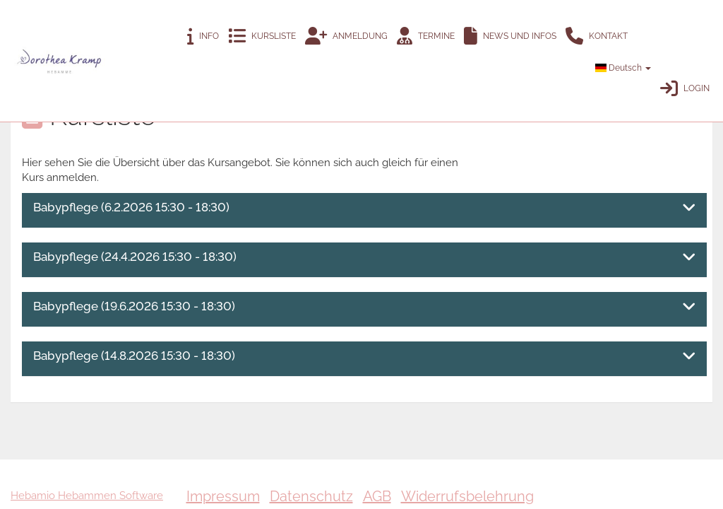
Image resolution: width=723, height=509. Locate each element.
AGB (377, 496)
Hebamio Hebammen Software (87, 495)
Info (203, 36)
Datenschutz (311, 496)
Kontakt (597, 36)
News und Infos (510, 36)
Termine (426, 36)
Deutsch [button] (623, 68)
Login (685, 88)
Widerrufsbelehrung (467, 496)
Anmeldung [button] (346, 36)
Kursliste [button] (262, 36)
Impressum (223, 496)
